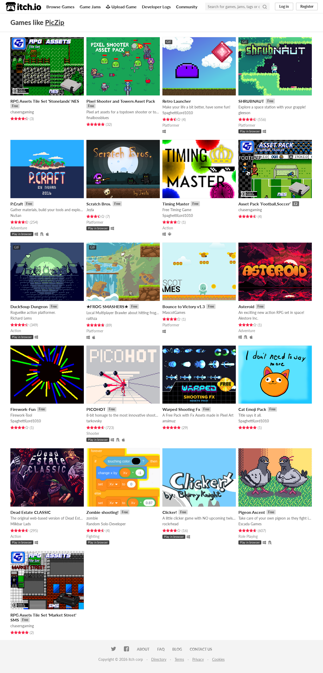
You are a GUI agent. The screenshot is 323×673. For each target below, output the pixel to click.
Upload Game (121, 6)
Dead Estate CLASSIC (30, 512)
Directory (158, 659)
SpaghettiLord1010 (177, 113)
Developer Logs (156, 6)
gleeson (244, 113)
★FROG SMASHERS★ (107, 306)
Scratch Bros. (98, 203)
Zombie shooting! (102, 512)
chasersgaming (22, 112)
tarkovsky (94, 421)
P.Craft (16, 203)
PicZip (54, 22)
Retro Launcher (176, 101)
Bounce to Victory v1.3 (183, 306)
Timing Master (175, 203)
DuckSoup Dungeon (29, 306)
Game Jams (90, 6)
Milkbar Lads (20, 524)
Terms (179, 659)
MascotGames (173, 312)
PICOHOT (96, 409)
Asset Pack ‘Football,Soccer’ (264, 203)
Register (306, 6)
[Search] (265, 6)
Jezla (90, 210)
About (143, 649)
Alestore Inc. (248, 318)
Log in (284, 6)
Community (186, 6)
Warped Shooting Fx (181, 409)
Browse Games (60, 6)
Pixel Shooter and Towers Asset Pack (120, 101)
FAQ (160, 649)
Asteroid (246, 306)
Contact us (201, 649)
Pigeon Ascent (251, 512)
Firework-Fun (23, 409)
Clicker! (169, 512)
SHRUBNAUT (251, 101)
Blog (177, 649)
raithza (91, 318)
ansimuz (168, 421)
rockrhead (170, 524)
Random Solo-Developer (106, 524)
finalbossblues (97, 117)
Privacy (198, 659)
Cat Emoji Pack (252, 409)
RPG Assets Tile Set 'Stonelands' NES (44, 101)
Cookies (218, 659)
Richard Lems (21, 318)
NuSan (15, 215)
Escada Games (250, 524)
